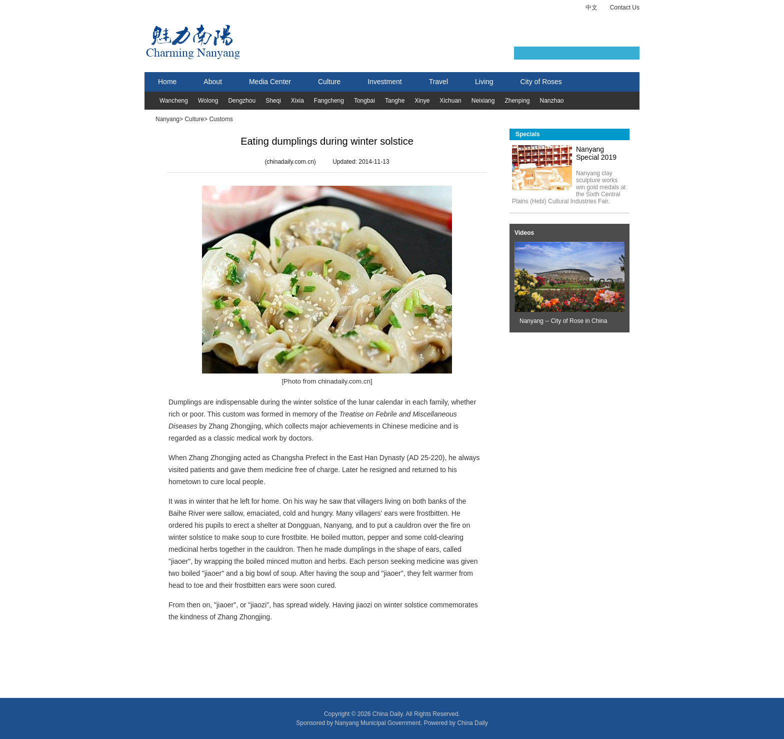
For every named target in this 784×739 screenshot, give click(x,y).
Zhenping (517, 100)
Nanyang (168, 119)
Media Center (270, 82)
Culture (329, 82)
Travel (438, 82)
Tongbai (364, 100)
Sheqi (273, 100)
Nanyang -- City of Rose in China (563, 320)
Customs (220, 119)
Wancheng (174, 100)
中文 (592, 7)
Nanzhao (552, 100)
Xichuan (450, 100)
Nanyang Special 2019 (596, 153)
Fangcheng (329, 100)
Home (167, 82)
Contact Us (625, 7)
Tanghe (394, 100)
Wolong (208, 100)
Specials (528, 134)
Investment (385, 82)
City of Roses (541, 82)
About (213, 82)
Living (484, 82)
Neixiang (483, 100)
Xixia (297, 100)
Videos (524, 232)
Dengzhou (242, 100)
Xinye (422, 100)
